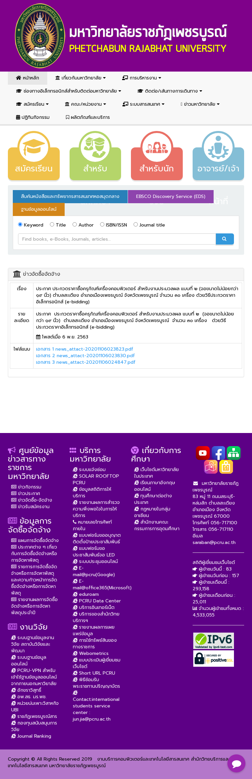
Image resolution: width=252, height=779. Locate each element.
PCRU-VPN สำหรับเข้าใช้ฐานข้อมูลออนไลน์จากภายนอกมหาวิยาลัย (34, 677)
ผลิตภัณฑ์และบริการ (88, 117)
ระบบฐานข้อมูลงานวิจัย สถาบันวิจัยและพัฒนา (32, 644)
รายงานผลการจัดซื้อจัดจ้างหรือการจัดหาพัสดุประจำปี (34, 606)
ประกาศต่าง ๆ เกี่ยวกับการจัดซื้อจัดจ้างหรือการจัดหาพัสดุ (34, 554)
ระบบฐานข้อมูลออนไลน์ (28, 660)
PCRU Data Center (97, 600)
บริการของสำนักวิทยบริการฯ (96, 617)
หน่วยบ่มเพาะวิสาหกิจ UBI (35, 706)
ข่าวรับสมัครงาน (30, 506)
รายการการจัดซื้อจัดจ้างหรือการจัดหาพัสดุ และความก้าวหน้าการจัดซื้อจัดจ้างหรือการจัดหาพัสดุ (34, 579)
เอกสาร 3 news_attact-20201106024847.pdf (86, 362)
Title (58, 225)
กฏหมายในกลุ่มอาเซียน (152, 512)
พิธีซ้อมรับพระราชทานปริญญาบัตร (96, 683)
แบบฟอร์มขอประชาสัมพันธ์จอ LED (94, 551)
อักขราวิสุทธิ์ (26, 690)
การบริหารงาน (141, 78)
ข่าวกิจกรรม (26, 487)
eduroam (86, 594)
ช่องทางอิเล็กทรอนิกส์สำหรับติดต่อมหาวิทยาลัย (68, 91)
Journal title (149, 225)
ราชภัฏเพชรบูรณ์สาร (34, 716)
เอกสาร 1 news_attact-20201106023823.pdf (84, 349)
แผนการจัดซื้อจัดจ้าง (35, 540)
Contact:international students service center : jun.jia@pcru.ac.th (96, 706)
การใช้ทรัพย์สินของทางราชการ (95, 643)
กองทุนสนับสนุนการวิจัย (34, 726)
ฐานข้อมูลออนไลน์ (38, 209)
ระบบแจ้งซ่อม (89, 469)
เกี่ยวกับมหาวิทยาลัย (80, 78)
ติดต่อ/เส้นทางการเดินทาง (169, 91)
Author (83, 225)
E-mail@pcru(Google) (94, 571)
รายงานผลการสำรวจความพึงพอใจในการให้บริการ (96, 509)
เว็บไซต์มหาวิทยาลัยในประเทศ (156, 473)
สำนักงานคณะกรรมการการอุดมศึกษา (156, 525)
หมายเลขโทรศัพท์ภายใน (92, 525)
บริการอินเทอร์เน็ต (94, 607)
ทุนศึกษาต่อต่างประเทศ (153, 499)
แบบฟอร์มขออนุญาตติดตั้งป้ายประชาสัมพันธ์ (97, 538)
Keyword (30, 225)
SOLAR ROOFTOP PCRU (96, 479)
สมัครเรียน (32, 104)
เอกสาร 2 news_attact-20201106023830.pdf (85, 355)
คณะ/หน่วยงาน (85, 104)
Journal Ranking (31, 736)
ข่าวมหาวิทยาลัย (200, 104)
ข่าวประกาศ (25, 493)
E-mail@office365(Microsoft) (102, 584)
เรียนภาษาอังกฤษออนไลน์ (154, 486)
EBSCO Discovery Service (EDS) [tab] (170, 196)
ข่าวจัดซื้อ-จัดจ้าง (31, 500)
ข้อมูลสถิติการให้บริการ (92, 492)
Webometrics (91, 653)
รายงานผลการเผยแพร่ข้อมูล (94, 630)
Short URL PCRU (94, 673)
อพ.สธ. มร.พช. (29, 696)
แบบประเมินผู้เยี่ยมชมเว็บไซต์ (96, 663)
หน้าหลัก (27, 78)
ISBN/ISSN (113, 225)
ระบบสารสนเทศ (143, 104)
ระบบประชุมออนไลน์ (95, 561)
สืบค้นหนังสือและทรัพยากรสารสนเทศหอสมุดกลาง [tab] (70, 196)
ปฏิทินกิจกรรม (33, 117)
